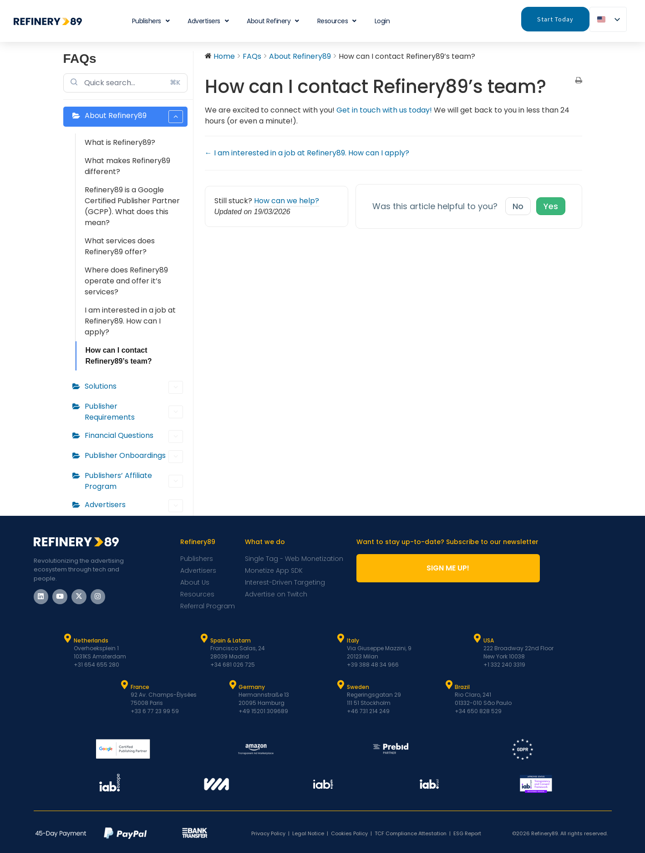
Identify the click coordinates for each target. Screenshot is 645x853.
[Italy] (340, 638)
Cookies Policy (349, 833)
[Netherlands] (67, 638)
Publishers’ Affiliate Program (134, 481)
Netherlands (91, 640)
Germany (252, 687)
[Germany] (232, 684)
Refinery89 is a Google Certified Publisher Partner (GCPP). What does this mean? (132, 206)
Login (382, 21)
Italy (353, 640)
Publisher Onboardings (134, 456)
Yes (550, 206)
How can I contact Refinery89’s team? (119, 355)
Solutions (134, 387)
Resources (336, 21)
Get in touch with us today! (384, 110)
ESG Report (467, 833)
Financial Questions (134, 436)
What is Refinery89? (120, 142)
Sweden (358, 687)
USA (488, 640)
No (518, 206)
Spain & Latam (230, 640)
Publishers (151, 21)
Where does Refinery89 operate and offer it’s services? (126, 281)
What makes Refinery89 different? (127, 166)
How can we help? (286, 200)
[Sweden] (340, 684)
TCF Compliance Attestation (411, 833)
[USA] (477, 638)
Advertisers (208, 21)
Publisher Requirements (134, 411)
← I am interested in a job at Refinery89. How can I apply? (307, 153)
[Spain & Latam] (204, 638)
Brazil (462, 687)
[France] (124, 684)
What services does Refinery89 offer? (120, 246)
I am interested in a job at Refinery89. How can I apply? (130, 321)
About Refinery (273, 21)
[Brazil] (448, 684)
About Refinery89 (134, 116)
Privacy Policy (268, 833)
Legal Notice (308, 833)
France (140, 687)
